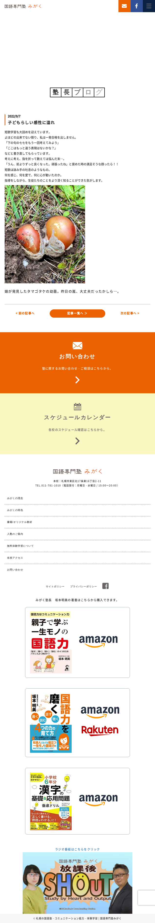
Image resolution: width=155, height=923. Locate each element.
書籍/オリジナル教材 (19, 522)
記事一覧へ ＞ (77, 313)
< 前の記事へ (25, 313)
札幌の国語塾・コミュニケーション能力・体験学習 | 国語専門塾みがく (79, 918)
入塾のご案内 (15, 534)
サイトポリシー (55, 586)
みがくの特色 (15, 510)
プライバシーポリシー (83, 586)
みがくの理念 (15, 498)
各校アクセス (15, 557)
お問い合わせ (15, 569)
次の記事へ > (129, 313)
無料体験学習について (20, 546)
